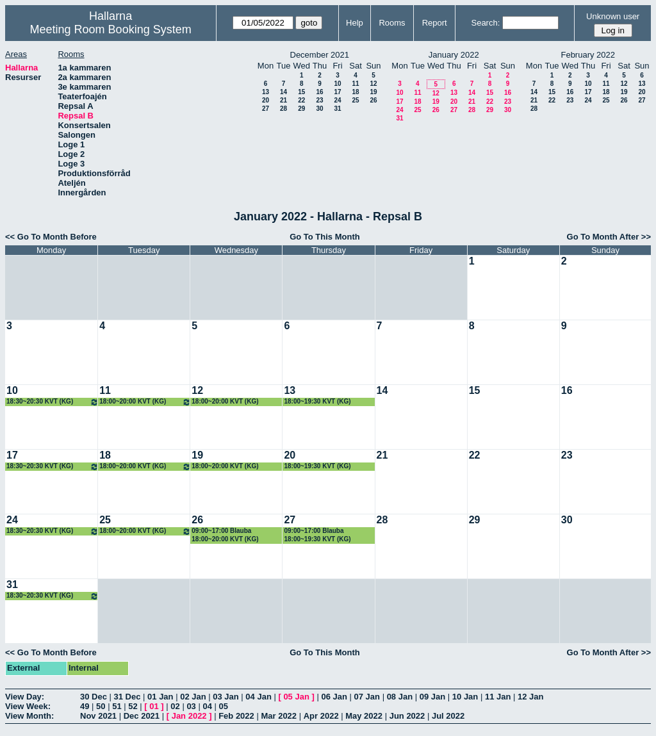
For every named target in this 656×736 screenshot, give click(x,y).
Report (434, 23)
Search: (485, 23)
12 (373, 83)
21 (283, 100)
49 (84, 706)
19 (373, 91)
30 (319, 108)
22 (301, 100)
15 (301, 91)
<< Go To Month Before (51, 236)
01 (153, 706)
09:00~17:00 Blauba (221, 530)
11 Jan (498, 696)
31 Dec (127, 696)
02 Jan (193, 696)
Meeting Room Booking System (111, 29)
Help (354, 23)
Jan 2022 (189, 716)
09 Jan (432, 696)
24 (337, 100)
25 (355, 100)
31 (337, 108)
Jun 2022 (407, 716)
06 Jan (334, 696)
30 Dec (93, 696)
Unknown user (612, 16)
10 (337, 83)
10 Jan (465, 696)
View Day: (24, 696)
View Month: (29, 716)
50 (100, 706)
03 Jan (225, 696)
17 (337, 91)
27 (265, 108)
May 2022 (363, 716)
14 (283, 91)
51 (116, 706)
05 (223, 706)
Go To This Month (325, 236)
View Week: (28, 706)
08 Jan (400, 696)
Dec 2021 (142, 716)
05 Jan (296, 696)
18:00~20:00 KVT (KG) (145, 402)
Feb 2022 (236, 716)
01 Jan (160, 696)
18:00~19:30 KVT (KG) (317, 401)
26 (373, 100)
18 (355, 91)
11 (355, 83)
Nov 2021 (98, 716)
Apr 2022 (321, 716)
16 (319, 91)
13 (265, 91)
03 (190, 706)
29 (301, 108)
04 (206, 706)
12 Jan (530, 696)
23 (319, 100)
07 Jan (367, 696)
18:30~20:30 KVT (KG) (52, 402)
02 (174, 706)
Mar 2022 (279, 716)
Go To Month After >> (609, 236)
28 (283, 108)
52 (132, 706)
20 (265, 100)
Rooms (392, 23)
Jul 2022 (448, 716)
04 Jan (258, 696)
